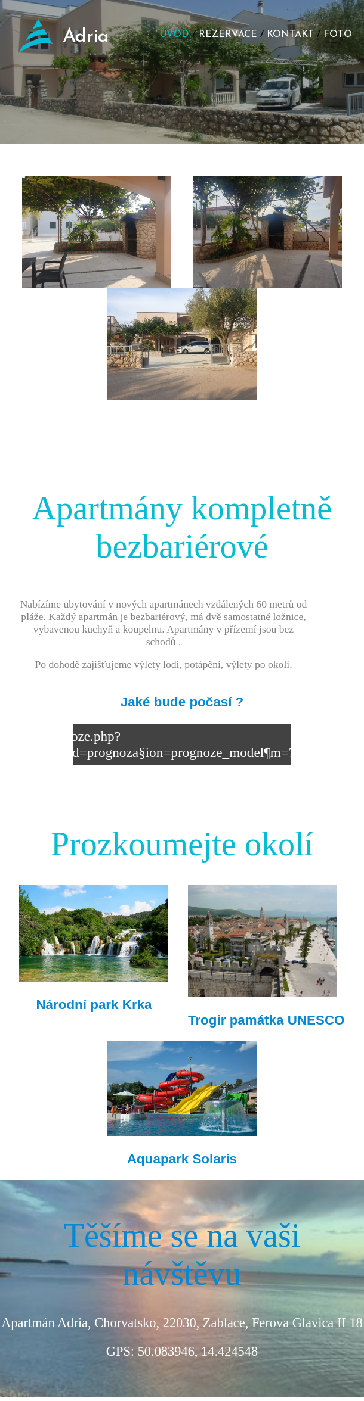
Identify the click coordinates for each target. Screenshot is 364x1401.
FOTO (337, 34)
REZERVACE (228, 34)
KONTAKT (290, 34)
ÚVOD (174, 34)
